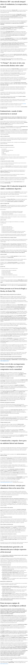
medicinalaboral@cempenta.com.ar (6, 482)
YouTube (24, 103)
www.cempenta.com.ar (4, 663)
